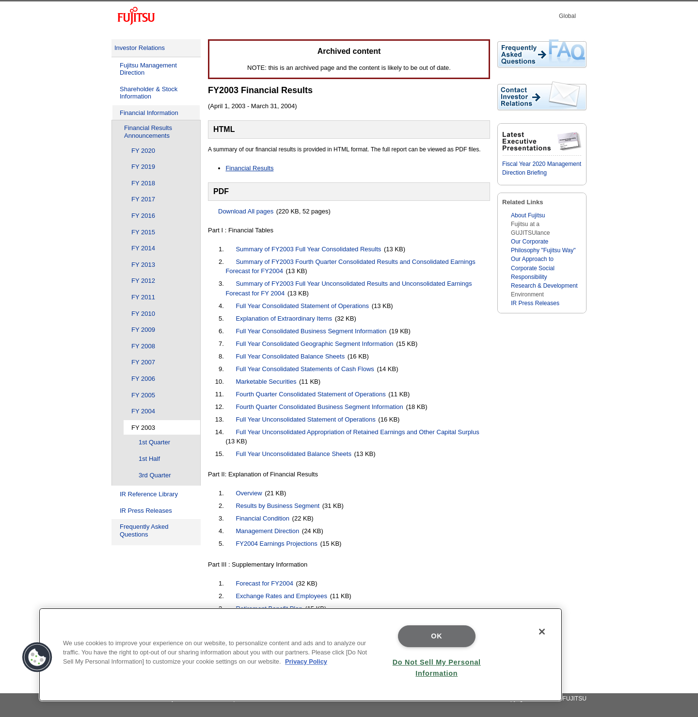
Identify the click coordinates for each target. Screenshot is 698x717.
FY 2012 (143, 280)
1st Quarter (154, 442)
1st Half (149, 458)
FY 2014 (143, 248)
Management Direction (267, 531)
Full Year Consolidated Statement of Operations (302, 306)
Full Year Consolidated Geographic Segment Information (314, 343)
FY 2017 (143, 199)
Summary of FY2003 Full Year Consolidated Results (308, 249)
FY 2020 (143, 150)
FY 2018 (143, 183)
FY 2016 (143, 215)
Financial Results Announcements (148, 131)
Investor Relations (139, 47)
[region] (300, 654)
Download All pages (245, 211)
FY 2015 (143, 232)
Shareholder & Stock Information (148, 92)
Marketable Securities (266, 381)
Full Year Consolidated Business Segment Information (311, 331)
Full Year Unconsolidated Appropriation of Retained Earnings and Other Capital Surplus (357, 432)
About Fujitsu (528, 215)
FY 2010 (143, 313)
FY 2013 (143, 264)
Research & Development (544, 285)
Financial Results (249, 168)
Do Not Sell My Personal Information (437, 667)
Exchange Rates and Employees (281, 596)
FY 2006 (143, 378)
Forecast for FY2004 (264, 583)
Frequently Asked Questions (144, 530)
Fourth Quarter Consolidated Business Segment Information (319, 406)
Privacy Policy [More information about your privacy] (306, 661)
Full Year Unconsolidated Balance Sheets (293, 453)
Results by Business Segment (277, 505)
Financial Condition (262, 518)
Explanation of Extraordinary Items (284, 318)
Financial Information (149, 112)
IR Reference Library (149, 494)
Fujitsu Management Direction (148, 69)
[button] (37, 657)
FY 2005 (143, 395)
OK (436, 636)
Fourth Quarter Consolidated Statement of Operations (310, 394)
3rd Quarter (155, 475)
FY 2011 (143, 297)
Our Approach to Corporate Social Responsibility (533, 268)
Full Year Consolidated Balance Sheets (290, 356)
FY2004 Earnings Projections (276, 543)
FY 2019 (143, 166)
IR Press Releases (146, 510)
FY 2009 (143, 329)
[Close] (542, 631)
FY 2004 (143, 411)
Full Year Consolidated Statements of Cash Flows (305, 369)
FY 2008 (143, 346)
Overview (249, 493)
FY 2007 (143, 362)
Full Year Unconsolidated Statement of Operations (305, 419)
